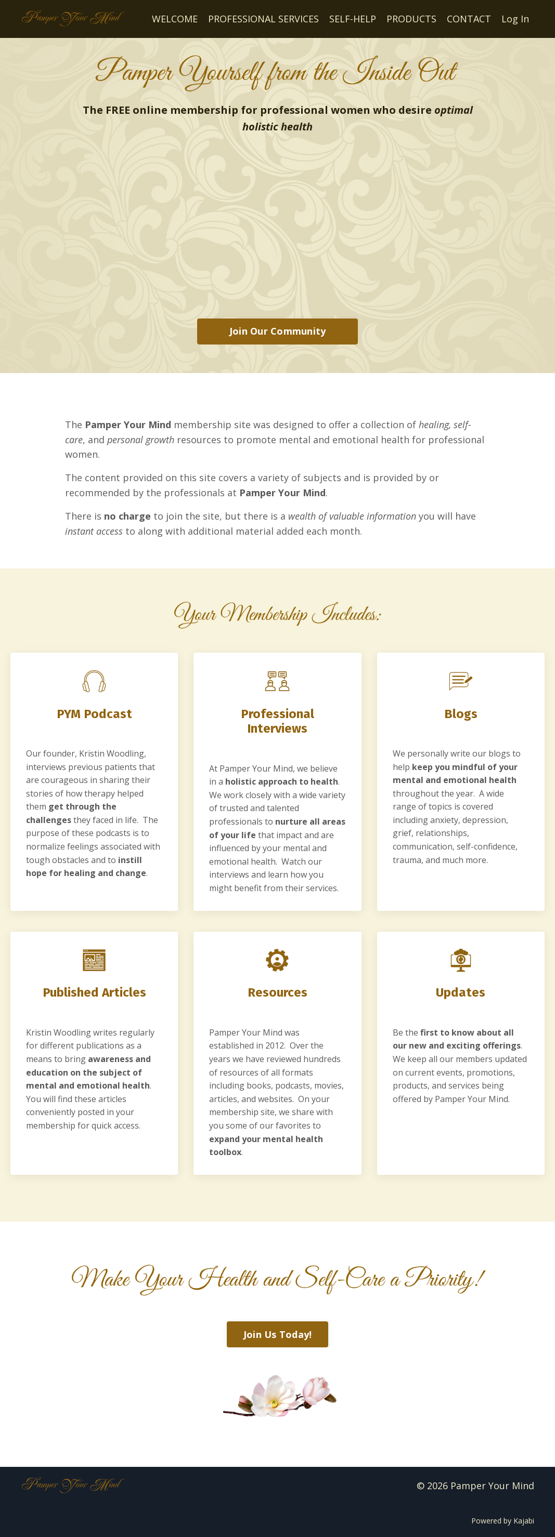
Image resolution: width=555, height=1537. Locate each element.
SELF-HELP (352, 18)
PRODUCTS (411, 18)
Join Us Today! (277, 1334)
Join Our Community (277, 331)
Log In (515, 18)
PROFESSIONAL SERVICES (263, 18)
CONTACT (469, 18)
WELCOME (175, 18)
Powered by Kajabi (502, 1521)
